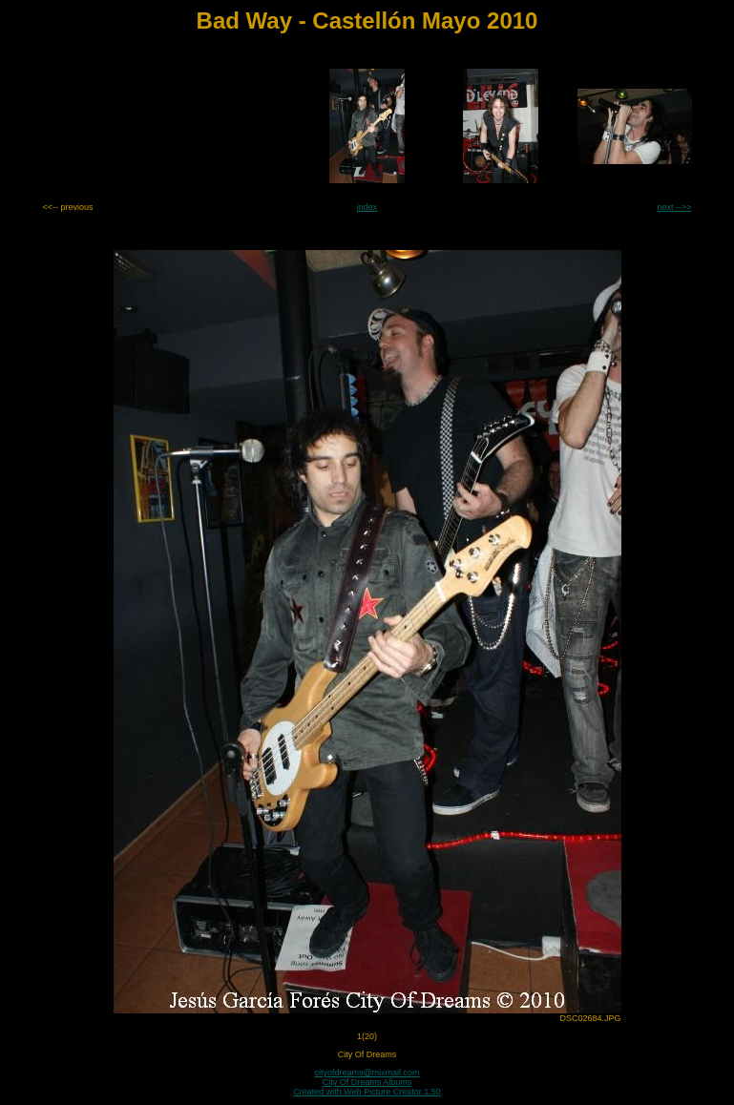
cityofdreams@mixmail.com (366, 1072)
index (367, 207)
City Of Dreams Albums (367, 1082)
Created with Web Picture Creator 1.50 (366, 1091)
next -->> (674, 207)
